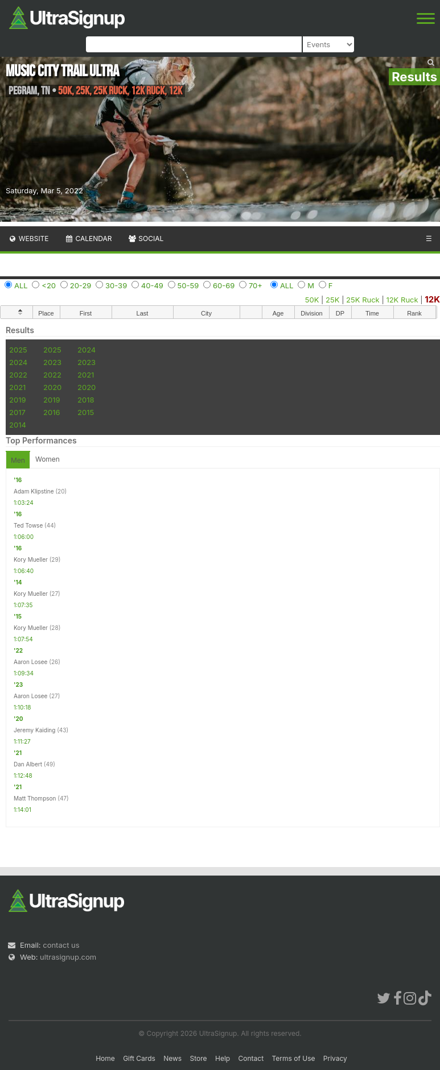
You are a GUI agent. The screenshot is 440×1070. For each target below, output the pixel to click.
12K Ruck (402, 299)
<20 (49, 285)
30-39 (116, 285)
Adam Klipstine (34, 491)
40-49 (152, 285)
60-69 (224, 285)
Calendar (88, 238)
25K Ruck (363, 299)
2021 (85, 374)
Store (198, 1058)
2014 (17, 424)
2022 (18, 374)
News (172, 1058)
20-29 (81, 285)
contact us (61, 944)
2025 (18, 349)
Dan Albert (28, 764)
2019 (17, 399)
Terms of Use (293, 1058)
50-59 (188, 285)
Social (145, 238)
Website (28, 238)
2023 (52, 362)
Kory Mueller (31, 559)
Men (18, 460)
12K (432, 299)
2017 (17, 412)
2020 (52, 387)
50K (312, 299)
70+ (255, 285)
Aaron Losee (30, 661)
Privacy (335, 1058)
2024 (86, 349)
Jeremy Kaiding (34, 730)
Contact (251, 1058)
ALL (21, 285)
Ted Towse (28, 525)
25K (332, 299)
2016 (51, 412)
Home (105, 1058)
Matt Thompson (35, 798)
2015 (85, 412)
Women (47, 459)
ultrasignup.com (68, 956)
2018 (85, 399)
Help (222, 1058)
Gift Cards (139, 1058)
